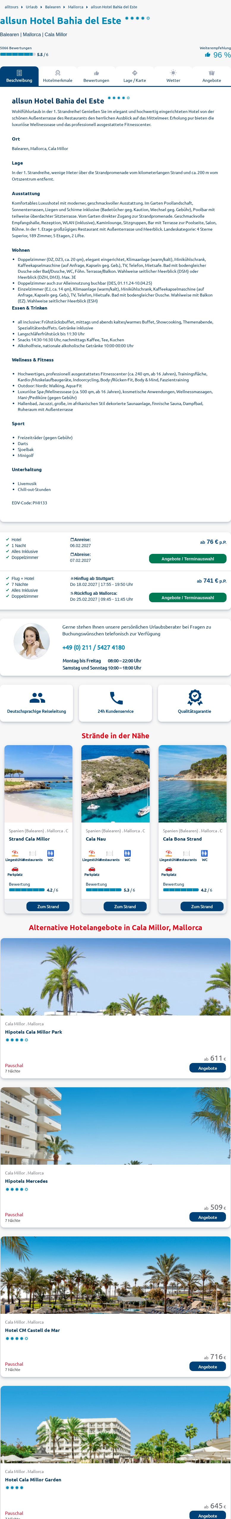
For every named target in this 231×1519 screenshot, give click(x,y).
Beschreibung (19, 76)
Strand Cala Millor (29, 839)
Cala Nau (96, 839)
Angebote (207, 1068)
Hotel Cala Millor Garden (33, 1479)
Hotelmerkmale (57, 76)
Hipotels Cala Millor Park (33, 1032)
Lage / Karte (135, 76)
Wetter (173, 76)
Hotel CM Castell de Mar (32, 1330)
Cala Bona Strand (182, 839)
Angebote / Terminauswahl (188, 559)
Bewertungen (96, 76)
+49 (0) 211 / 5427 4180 (93, 647)
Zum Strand (48, 906)
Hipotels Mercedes (26, 1181)
